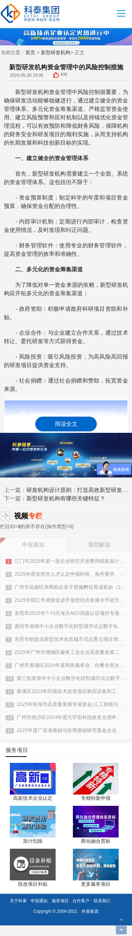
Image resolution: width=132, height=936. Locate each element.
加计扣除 (33, 840)
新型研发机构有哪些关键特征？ (65, 498)
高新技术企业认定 (32, 798)
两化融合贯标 (96, 840)
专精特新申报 (96, 798)
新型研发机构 (55, 52)
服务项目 (60, 901)
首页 (30, 52)
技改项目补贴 (33, 883)
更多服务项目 (96, 883)
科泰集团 (90, 911)
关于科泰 (18, 901)
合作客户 (81, 901)
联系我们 (102, 901)
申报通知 (39, 901)
